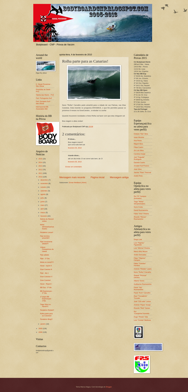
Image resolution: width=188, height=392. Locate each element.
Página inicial (97, 177)
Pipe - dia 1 (44, 273)
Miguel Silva (138, 144)
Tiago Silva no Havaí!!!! (45, 305)
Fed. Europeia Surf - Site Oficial (43, 102)
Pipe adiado (44, 255)
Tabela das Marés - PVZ (45, 95)
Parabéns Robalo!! (47, 310)
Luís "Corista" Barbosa (142, 320)
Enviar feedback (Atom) (77, 183)
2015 (41, 159)
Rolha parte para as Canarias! (46, 315)
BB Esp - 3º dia (45, 287)
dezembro (44, 180)
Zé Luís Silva (138, 150)
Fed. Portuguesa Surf (44, 98)
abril (42, 209)
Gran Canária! (45, 280)
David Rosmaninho (141, 210)
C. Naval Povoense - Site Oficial (43, 85)
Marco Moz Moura (140, 251)
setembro (44, 191)
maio (42, 205)
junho (42, 202)
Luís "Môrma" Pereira (142, 248)
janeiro (43, 324)
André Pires (138, 176)
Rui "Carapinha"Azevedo (141, 312)
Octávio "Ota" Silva (141, 134)
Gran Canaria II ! (46, 277)
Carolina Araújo (139, 154)
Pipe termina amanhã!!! (44, 237)
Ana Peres (138, 141)
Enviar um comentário (73, 167)
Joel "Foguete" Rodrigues (139, 158)
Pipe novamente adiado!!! (46, 243)
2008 (41, 332)
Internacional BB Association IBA (42, 108)
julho (42, 198)
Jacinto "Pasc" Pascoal (142, 172)
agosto (43, 194)
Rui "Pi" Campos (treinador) (140, 197)
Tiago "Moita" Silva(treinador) (139, 203)
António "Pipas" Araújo (142, 305)
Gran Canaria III (46, 269)
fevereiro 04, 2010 (75, 148)
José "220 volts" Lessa (142, 301)
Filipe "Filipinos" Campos (140, 259)
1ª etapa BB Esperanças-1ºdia (45, 299)
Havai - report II (46, 266)
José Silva (138, 169)
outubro (43, 187)
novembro (44, 183)
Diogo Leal (138, 239)
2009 (41, 328)
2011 (41, 173)
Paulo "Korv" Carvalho (142, 293)
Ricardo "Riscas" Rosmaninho (140, 218)
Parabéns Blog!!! (46, 319)
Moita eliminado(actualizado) (47, 227)
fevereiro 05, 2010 (75, 162)
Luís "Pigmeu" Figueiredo (139, 244)
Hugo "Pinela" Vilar (141, 317)
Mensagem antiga (119, 177)
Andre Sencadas (140, 255)
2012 (41, 170)
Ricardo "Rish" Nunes (142, 308)
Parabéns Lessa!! (46, 232)
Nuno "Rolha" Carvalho (142, 272)
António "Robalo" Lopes (143, 269)
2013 (41, 166)
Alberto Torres (139, 281)
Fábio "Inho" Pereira (141, 214)
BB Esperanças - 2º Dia (46, 292)
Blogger (109, 387)
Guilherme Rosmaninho (142, 284)
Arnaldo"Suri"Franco (141, 166)
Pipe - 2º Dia (44, 259)
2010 (41, 177)
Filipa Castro (138, 147)
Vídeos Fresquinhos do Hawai (47, 249)
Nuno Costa (138, 207)
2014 (41, 162)
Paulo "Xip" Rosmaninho (138, 288)
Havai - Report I (46, 284)
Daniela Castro (139, 162)
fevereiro (44, 216)
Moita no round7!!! (47, 262)
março (43, 212)
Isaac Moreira (139, 137)
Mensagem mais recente (72, 177)
